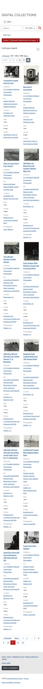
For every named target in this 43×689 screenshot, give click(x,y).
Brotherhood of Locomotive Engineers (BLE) (10, 220)
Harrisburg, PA (8, 113)
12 (14, 60)
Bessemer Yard (8, 400)
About (9, 657)
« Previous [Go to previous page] (7, 638)
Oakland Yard (27, 584)
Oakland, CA (27, 488)
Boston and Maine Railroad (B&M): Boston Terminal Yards (11, 186)
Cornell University (13, 4)
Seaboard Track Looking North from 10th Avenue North (30, 356)
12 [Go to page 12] (18, 642)
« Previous (5, 56)
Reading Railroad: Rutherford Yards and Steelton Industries (10, 104)
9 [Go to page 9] (3, 642)
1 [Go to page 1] (23, 638)
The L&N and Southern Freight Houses (9, 259)
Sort (5, 60)
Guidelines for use (18, 657)
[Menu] (7, 22)
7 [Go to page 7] (34, 638)
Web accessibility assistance (11, 682)
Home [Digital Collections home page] (4, 657)
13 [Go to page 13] (23, 642)
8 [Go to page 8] (38, 638)
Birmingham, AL (28, 206)
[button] (21, 40)
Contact (4, 659)
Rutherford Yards (8, 116)
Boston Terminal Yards (10, 199)
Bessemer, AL (7, 397)
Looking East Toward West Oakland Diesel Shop (31, 452)
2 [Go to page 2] (26, 638)
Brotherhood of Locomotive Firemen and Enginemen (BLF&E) (31, 228)
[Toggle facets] (38, 49)
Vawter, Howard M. (29, 524)
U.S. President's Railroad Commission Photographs (11, 92)
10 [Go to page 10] (8, 642)
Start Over (7, 35)
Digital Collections (19, 15)
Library (8, 10)
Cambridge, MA (8, 196)
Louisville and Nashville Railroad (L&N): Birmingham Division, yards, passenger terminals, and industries (31, 194)
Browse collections (31, 657)
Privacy (26, 678)
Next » (26, 56)
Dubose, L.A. (27, 237)
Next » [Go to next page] (17, 638)
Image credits (6, 663)
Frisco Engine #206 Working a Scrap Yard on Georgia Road (31, 265)
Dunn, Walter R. (8, 229)
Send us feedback (10, 668)
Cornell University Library (15, 678)
